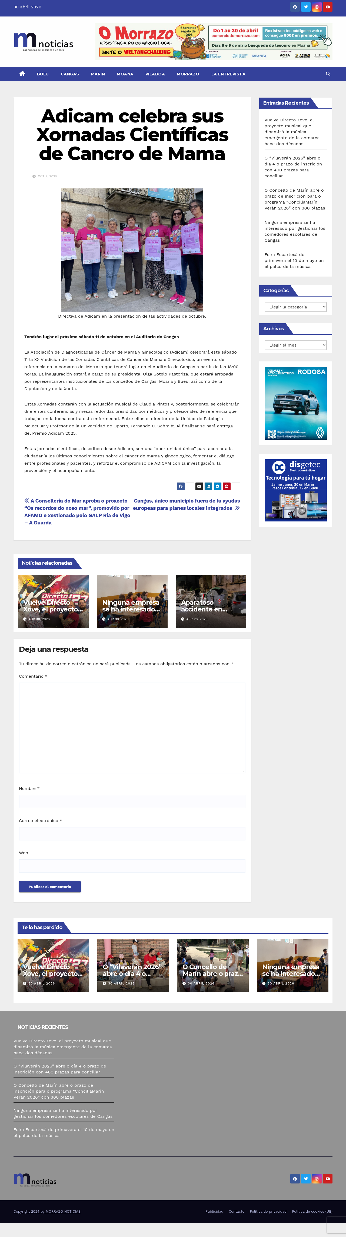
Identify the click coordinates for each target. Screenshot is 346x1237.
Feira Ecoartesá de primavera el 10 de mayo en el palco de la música (294, 260)
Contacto (236, 1211)
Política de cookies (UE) (312, 1211)
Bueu (43, 74)
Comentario (33, 676)
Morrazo (188, 74)
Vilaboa (155, 74)
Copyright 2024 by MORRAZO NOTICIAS (47, 1211)
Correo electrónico (40, 820)
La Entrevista (228, 74)
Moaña (125, 74)
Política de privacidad (268, 1211)
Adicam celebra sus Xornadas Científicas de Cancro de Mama (132, 135)
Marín (98, 74)
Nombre (29, 788)
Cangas (70, 74)
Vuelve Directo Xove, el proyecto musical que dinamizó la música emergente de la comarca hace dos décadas (292, 131)
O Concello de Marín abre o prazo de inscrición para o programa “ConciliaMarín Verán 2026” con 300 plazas (59, 1091)
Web (23, 852)
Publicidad (214, 1211)
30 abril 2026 (41, 983)
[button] (328, 74)
